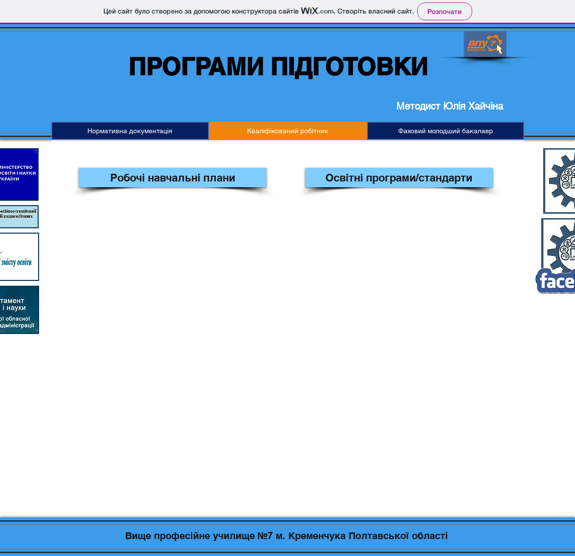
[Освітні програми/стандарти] (399, 177)
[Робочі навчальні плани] (172, 177)
